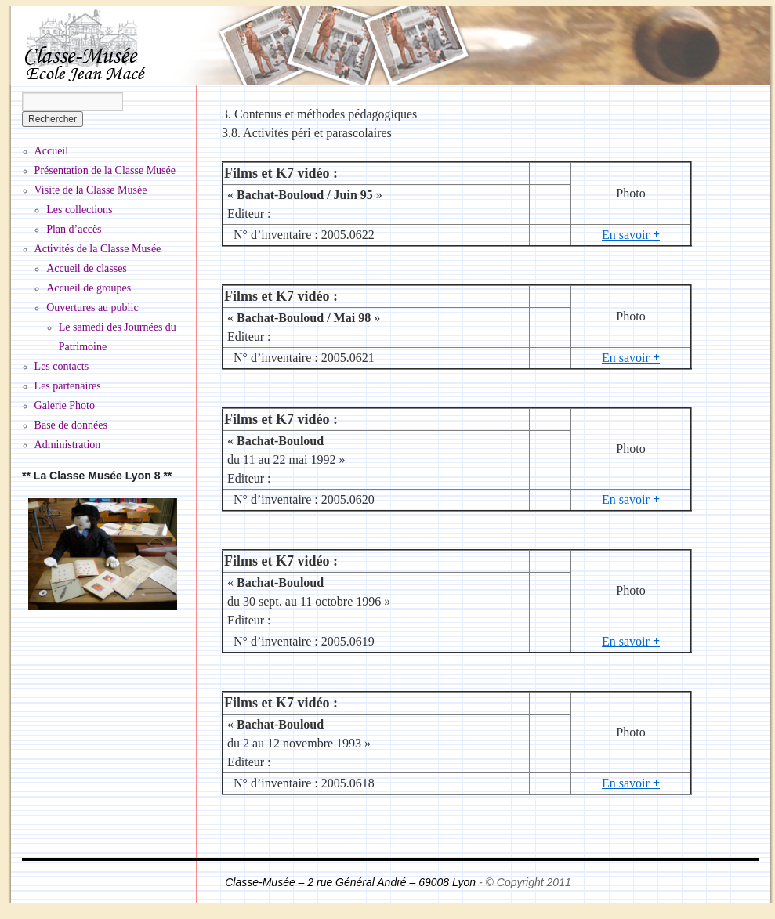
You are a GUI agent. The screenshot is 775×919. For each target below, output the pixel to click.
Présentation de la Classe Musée (105, 170)
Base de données (70, 425)
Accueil (51, 151)
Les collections (79, 209)
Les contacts (61, 366)
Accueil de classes (86, 268)
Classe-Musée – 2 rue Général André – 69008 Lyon (352, 882)
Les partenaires (67, 386)
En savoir (631, 234)
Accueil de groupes (88, 288)
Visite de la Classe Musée (90, 190)
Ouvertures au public (92, 307)
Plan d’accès (73, 229)
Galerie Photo (64, 405)
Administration (67, 444)
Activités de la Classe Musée (97, 249)
